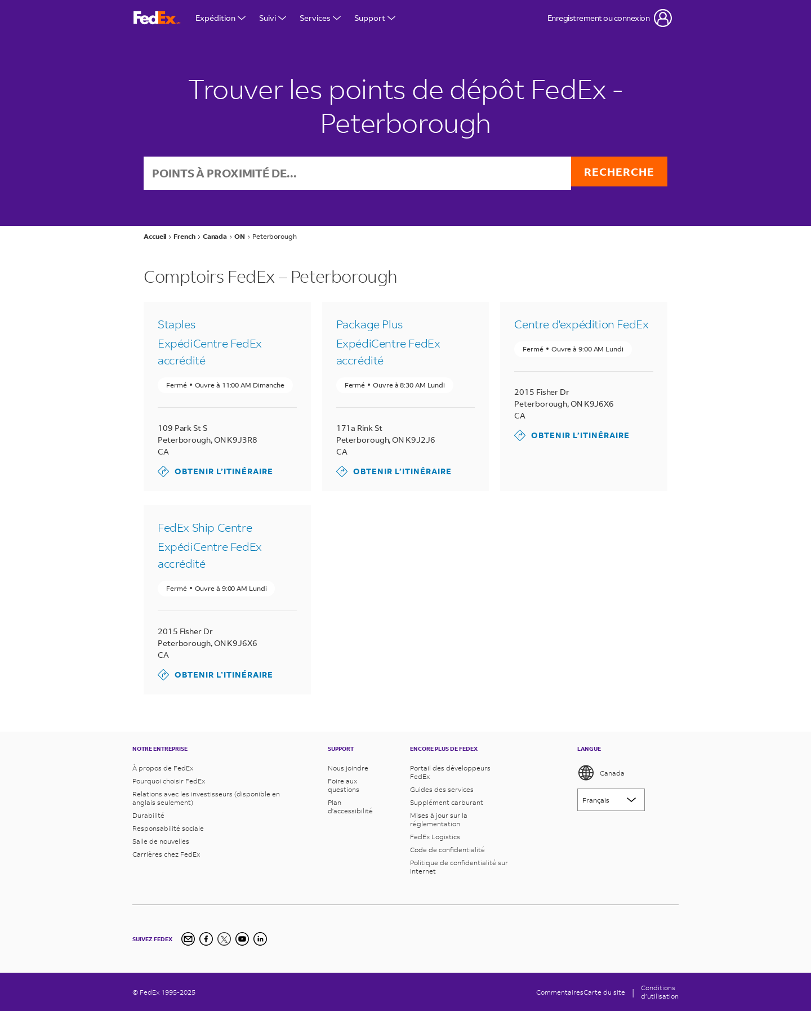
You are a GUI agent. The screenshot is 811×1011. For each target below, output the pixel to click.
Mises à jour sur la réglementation (438, 819)
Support (374, 17)
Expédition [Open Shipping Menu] (220, 17)
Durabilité (148, 815)
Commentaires (559, 992)
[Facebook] (206, 939)
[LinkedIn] (260, 939)
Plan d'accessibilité (350, 806)
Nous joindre (348, 768)
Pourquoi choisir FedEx (168, 781)
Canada (601, 773)
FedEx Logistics (435, 836)
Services (320, 17)
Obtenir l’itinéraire (215, 472)
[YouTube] (242, 939)
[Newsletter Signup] (188, 939)
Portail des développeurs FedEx (450, 772)
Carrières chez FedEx (166, 854)
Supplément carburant (446, 802)
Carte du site (604, 992)
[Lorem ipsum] (611, 800)
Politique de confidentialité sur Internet (459, 866)
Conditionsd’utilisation (660, 991)
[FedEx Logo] (157, 18)
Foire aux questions (343, 785)
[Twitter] (224, 939)
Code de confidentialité (447, 849)
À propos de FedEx (162, 768)
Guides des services (442, 789)
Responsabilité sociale (168, 828)
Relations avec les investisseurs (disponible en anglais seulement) (206, 798)
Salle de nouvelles (160, 841)
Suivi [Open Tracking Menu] (272, 17)
